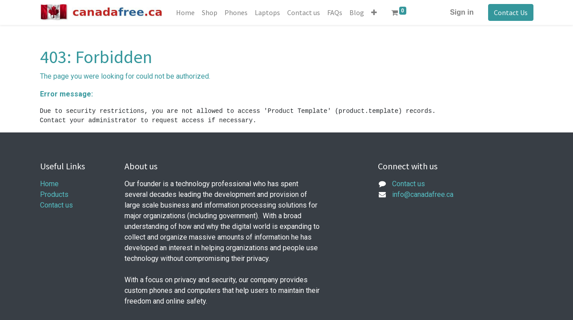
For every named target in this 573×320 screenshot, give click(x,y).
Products (54, 194)
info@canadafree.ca (422, 194)
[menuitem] (185, 12)
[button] (374, 12)
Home (49, 184)
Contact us (56, 205)
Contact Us (511, 12)
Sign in (461, 12)
